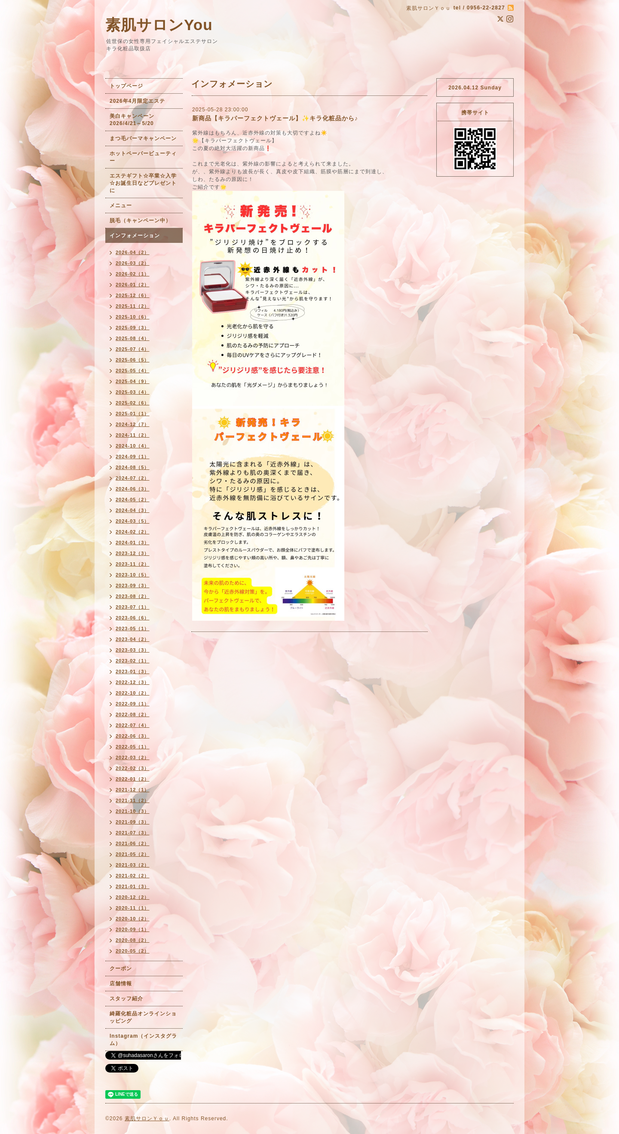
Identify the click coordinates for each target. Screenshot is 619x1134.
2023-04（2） (133, 639)
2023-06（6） (133, 617)
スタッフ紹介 (126, 999)
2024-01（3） (133, 542)
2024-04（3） (133, 510)
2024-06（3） (133, 488)
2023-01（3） (133, 671)
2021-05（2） (133, 854)
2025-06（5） (133, 359)
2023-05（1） (133, 628)
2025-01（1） (133, 413)
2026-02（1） (133, 273)
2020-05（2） (133, 950)
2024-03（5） (133, 521)
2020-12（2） (133, 897)
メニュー (121, 205)
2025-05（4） (133, 370)
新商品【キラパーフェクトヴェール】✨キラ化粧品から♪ (275, 118)
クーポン (121, 968)
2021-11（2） (133, 800)
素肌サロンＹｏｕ (147, 1119)
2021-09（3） (133, 821)
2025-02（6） (133, 402)
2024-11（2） (133, 435)
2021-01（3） (133, 886)
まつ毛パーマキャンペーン (143, 138)
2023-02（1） (133, 660)
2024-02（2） (133, 531)
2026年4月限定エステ (137, 101)
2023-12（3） (133, 553)
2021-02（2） (133, 875)
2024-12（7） (133, 424)
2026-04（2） (133, 252)
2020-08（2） (133, 940)
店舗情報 (121, 984)
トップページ (126, 86)
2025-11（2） (133, 306)
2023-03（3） (133, 650)
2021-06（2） (133, 843)
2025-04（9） (133, 381)
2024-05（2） (133, 499)
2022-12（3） (133, 682)
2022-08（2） (133, 714)
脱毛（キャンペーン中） (140, 221)
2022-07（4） (133, 725)
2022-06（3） (133, 736)
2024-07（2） (133, 478)
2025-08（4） (133, 338)
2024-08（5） (133, 467)
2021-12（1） (133, 789)
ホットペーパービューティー (143, 157)
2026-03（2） (133, 263)
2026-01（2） (133, 284)
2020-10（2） (133, 918)
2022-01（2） (133, 779)
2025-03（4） (133, 392)
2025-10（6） (133, 316)
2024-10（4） (133, 445)
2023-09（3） (133, 585)
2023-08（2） (133, 596)
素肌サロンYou (159, 24)
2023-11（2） (133, 564)
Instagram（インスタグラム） (143, 1039)
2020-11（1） (133, 907)
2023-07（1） (133, 607)
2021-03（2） (133, 864)
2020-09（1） (133, 929)
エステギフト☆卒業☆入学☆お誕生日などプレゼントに (143, 183)
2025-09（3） (133, 327)
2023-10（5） (133, 574)
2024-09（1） (133, 456)
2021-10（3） (133, 811)
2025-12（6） (133, 295)
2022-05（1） (133, 746)
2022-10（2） (133, 693)
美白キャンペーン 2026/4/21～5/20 (135, 119)
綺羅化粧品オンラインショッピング (143, 1017)
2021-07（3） (133, 832)
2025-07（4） (133, 349)
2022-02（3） (133, 768)
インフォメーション (135, 236)
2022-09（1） (133, 703)
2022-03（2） (133, 757)
